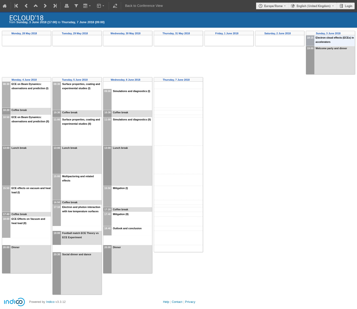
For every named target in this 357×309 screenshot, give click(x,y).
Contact (177, 302)
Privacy (190, 302)
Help (166, 302)
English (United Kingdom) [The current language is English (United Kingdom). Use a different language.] (314, 6)
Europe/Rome (273, 6)
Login (348, 6)
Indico (50, 302)
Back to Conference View (144, 6)
